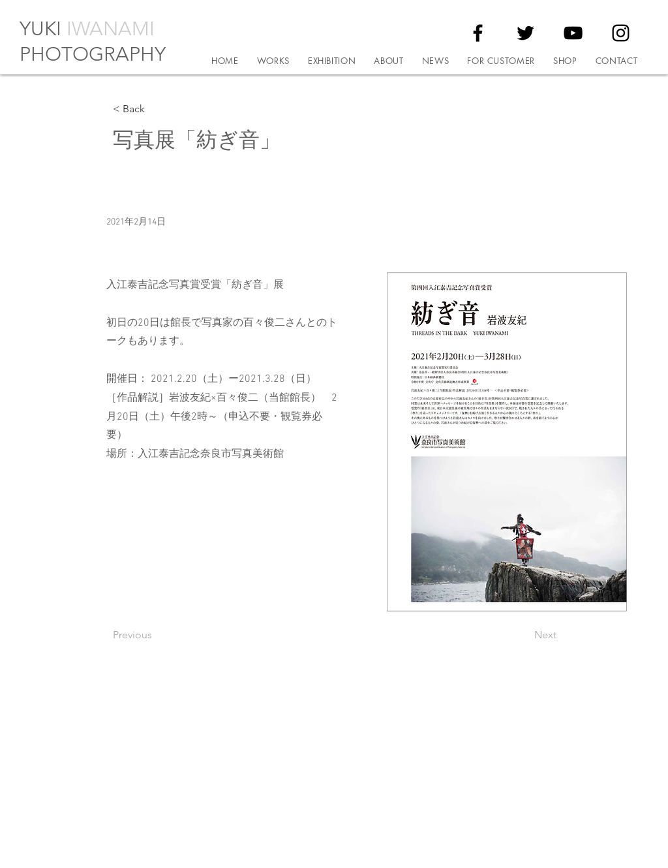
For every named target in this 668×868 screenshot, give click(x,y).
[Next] (523, 635)
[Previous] (156, 635)
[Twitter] (525, 33)
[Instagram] (620, 33)
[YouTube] (573, 33)
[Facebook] (477, 33)
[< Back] (156, 109)
